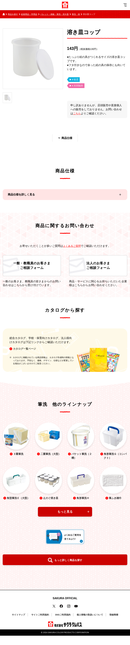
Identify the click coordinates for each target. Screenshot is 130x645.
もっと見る (65, 521)
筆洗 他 (76, 14)
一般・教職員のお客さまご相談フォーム (32, 267)
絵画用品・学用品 (29, 14)
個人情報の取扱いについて (90, 624)
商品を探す (13, 14)
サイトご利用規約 (40, 624)
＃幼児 (74, 79)
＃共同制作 (77, 85)
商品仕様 (65, 138)
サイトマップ (18, 624)
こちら (77, 113)
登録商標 (113, 624)
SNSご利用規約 (63, 624)
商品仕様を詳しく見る (21, 195)
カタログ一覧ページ (26, 351)
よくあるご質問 (71, 246)
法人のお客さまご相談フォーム (98, 267)
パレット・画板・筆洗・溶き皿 (54, 14)
